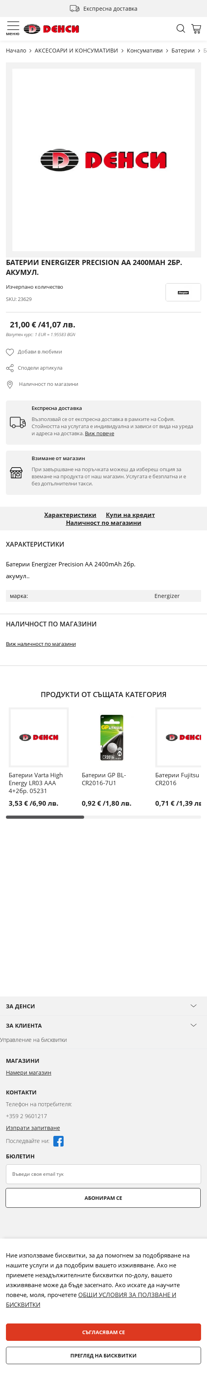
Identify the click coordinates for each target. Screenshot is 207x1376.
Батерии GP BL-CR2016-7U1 (104, 779)
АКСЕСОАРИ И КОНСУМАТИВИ (77, 50)
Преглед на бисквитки (103, 1355)
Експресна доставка (110, 8)
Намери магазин (28, 1072)
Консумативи (145, 50)
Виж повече (99, 433)
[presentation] (66, 1227)
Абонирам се (103, 1197)
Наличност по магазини (48, 383)
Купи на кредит (130, 515)
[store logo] (51, 29)
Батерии (183, 50)
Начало (17, 50)
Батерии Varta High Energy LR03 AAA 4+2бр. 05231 (36, 783)
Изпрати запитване (33, 1128)
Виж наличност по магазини (41, 643)
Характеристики (70, 515)
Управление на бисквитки (33, 1039)
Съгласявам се (103, 1332)
